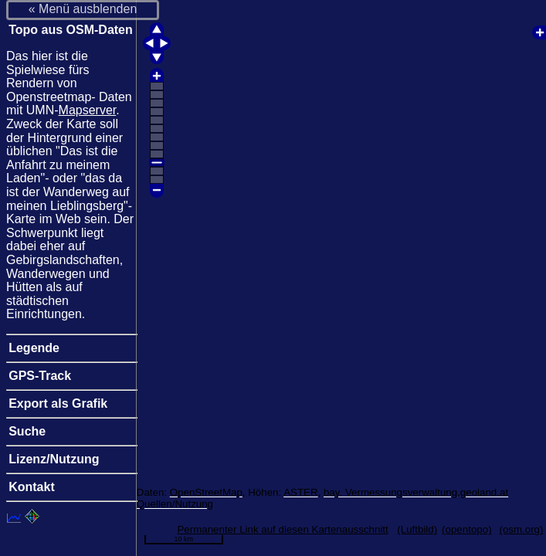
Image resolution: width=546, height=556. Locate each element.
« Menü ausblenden (83, 8)
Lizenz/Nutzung (53, 459)
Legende (33, 347)
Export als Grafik (57, 403)
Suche (27, 431)
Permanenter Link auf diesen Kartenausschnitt (282, 529)
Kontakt (31, 486)
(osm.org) (521, 529)
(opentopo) (466, 529)
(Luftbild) (417, 529)
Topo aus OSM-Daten (70, 29)
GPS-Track (39, 375)
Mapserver (88, 110)
